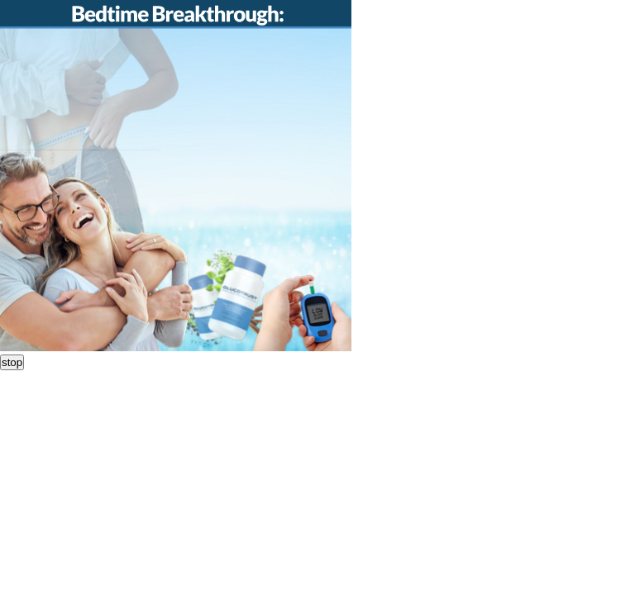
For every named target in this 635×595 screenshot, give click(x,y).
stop (12, 362)
